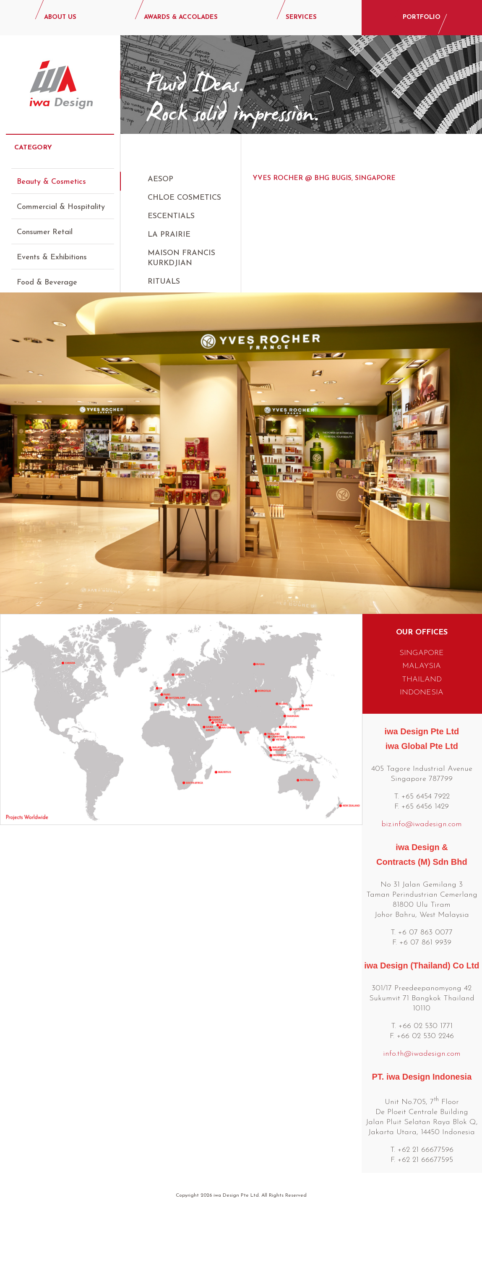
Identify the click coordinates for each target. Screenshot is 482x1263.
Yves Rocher (175, 319)
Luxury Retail (39, 300)
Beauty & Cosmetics (51, 174)
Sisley (160, 300)
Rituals (164, 282)
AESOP (160, 179)
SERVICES (301, 17)
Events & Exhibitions (52, 250)
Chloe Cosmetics (184, 198)
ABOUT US (60, 17)
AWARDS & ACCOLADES (181, 17)
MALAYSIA (421, 711)
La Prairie (169, 235)
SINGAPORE (421, 698)
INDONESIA (421, 737)
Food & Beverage (47, 275)
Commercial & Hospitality (61, 200)
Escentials (171, 216)
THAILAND (422, 724)
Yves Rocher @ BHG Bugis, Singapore (324, 178)
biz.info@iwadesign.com (421, 869)
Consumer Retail (45, 225)
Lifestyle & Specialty (53, 325)
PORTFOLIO (421, 17)
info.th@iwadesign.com (422, 1098)
